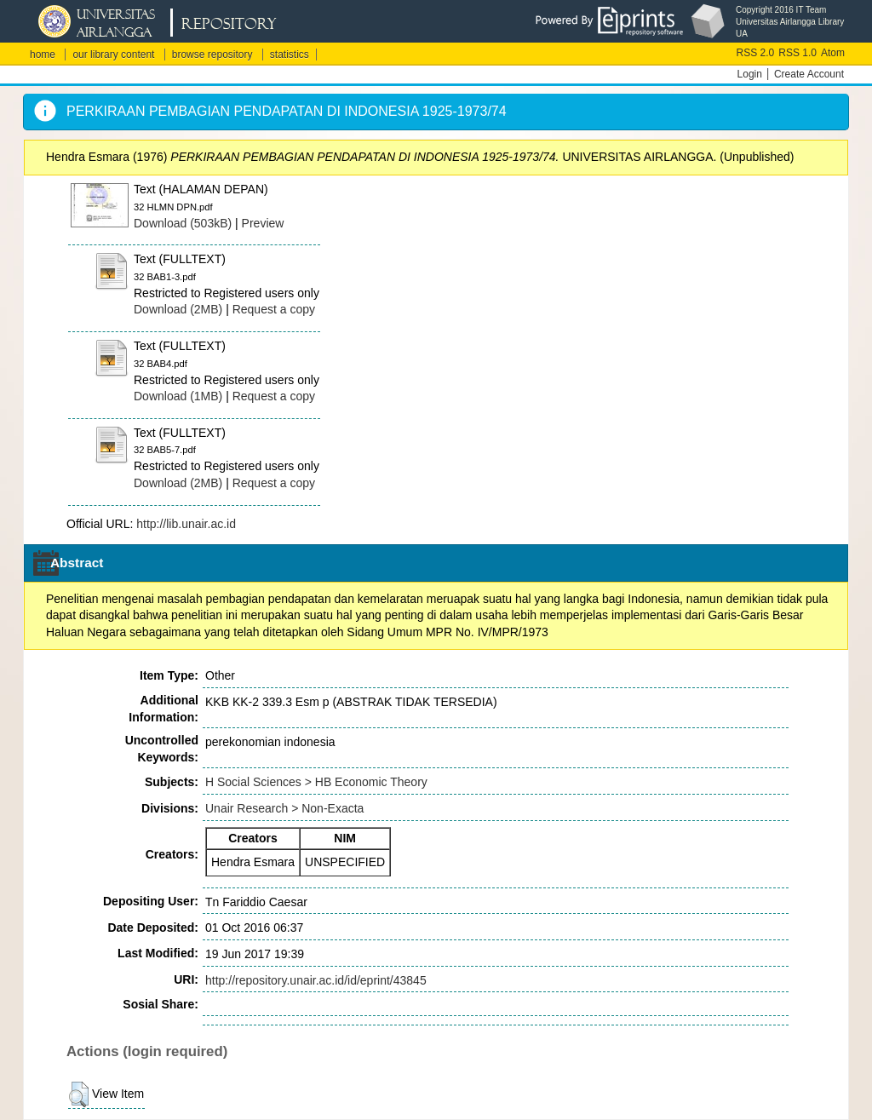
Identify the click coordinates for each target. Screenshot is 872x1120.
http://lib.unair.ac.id (186, 524)
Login (749, 74)
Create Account (809, 74)
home (42, 54)
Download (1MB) (178, 396)
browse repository (212, 54)
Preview (263, 223)
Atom (833, 53)
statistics (289, 54)
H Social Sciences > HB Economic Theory (316, 782)
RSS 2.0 (756, 53)
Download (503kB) (183, 223)
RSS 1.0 (797, 53)
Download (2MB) (178, 309)
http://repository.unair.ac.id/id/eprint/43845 (316, 980)
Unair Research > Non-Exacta (284, 808)
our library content (113, 54)
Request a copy (273, 309)
